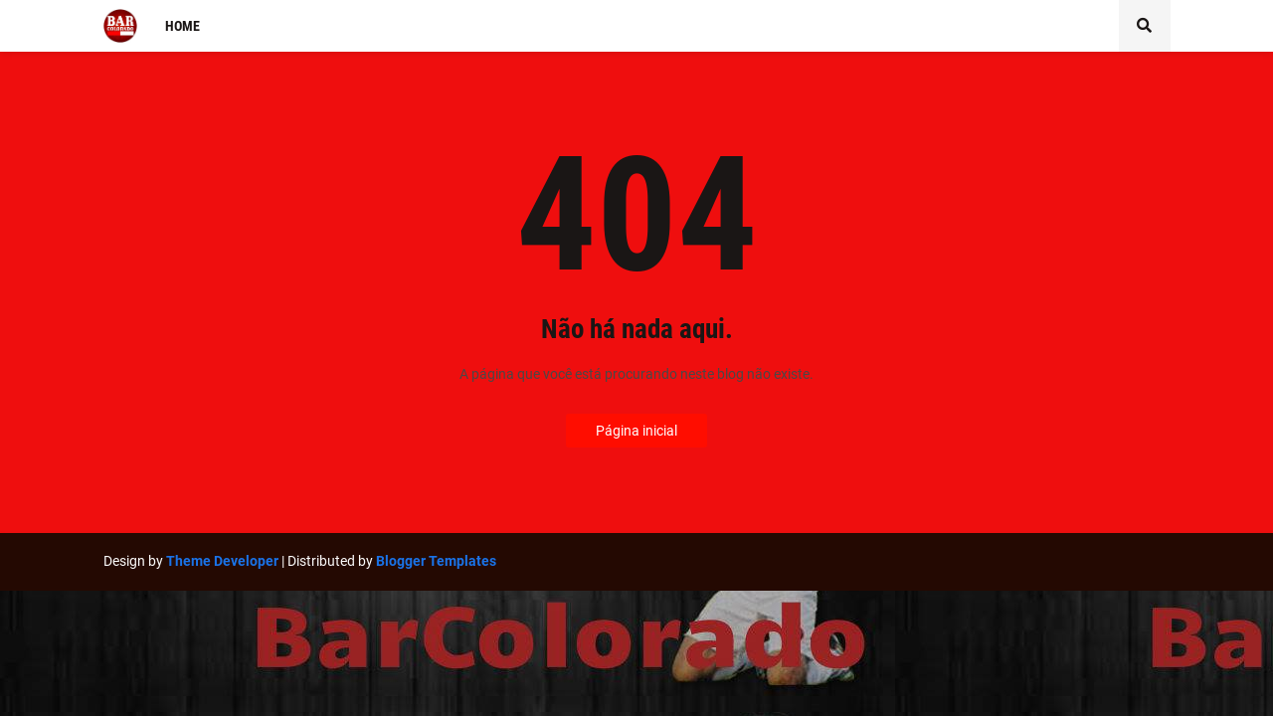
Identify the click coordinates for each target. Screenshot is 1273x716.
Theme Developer (222, 561)
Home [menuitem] (182, 26)
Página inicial (636, 431)
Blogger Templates (436, 561)
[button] (1145, 26)
